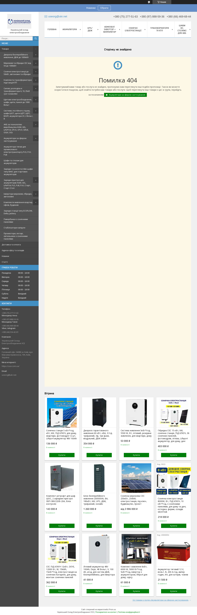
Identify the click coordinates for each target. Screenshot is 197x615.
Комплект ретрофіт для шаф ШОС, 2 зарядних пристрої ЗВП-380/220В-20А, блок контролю (60, 500)
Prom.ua (112, 609)
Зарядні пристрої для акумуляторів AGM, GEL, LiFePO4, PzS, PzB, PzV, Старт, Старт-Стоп (17, 184)
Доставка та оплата (11, 244)
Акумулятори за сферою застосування (15, 139)
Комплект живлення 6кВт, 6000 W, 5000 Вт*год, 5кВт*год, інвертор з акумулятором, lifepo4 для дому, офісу (134, 572)
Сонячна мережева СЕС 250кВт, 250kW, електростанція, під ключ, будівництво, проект (134, 500)
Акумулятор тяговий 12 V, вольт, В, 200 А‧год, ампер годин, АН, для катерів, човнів (173, 572)
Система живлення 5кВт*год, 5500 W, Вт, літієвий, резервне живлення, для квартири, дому (136, 433)
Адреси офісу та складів (13, 250)
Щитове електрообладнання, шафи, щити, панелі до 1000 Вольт (18, 102)
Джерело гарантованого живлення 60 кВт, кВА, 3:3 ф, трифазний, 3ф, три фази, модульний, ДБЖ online (98, 434)
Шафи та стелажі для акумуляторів (13, 161)
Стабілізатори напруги (14, 227)
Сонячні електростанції (133, 29)
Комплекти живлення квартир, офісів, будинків (18, 203)
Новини (5, 256)
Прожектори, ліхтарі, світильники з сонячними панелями (16, 236)
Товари (5, 48)
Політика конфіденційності (129, 612)
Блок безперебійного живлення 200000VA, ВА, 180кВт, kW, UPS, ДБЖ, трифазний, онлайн (95, 500)
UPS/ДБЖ (89, 29)
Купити (61, 455)
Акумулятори (69, 29)
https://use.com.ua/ (10, 366)
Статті (5, 262)
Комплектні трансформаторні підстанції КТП (18, 81)
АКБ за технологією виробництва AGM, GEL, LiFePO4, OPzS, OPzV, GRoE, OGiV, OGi (16, 128)
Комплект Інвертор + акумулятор (109, 29)
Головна (52, 29)
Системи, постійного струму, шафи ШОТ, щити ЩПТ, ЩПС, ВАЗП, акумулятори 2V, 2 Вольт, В (18, 114)
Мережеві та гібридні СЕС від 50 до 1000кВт (17, 64)
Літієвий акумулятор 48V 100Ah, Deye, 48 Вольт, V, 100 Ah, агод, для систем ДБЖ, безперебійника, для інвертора (99, 570)
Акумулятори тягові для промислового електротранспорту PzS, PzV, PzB (17, 150)
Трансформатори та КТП (159, 29)
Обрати (104, 8)
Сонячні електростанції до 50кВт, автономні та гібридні (17, 72)
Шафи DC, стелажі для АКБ (182, 29)
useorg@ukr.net (9, 375)
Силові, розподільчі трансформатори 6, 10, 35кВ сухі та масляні (17, 91)
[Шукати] (36, 38)
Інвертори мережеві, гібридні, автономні (18, 195)
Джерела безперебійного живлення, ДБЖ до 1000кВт (16, 56)
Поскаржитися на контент (106, 612)
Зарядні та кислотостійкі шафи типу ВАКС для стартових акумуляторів (18, 172)
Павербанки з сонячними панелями (16, 220)
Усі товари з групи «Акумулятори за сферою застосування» (161, 600)
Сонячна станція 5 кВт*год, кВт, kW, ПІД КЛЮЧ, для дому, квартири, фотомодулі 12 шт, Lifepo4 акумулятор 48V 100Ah (61, 434)
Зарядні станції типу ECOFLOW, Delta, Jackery (18, 212)
